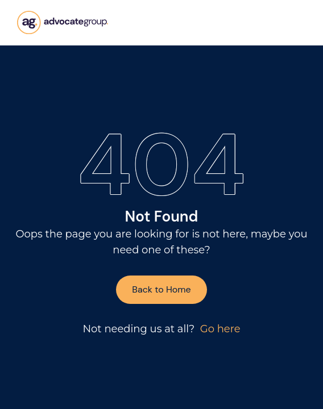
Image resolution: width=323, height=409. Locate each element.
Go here (220, 329)
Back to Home (161, 289)
